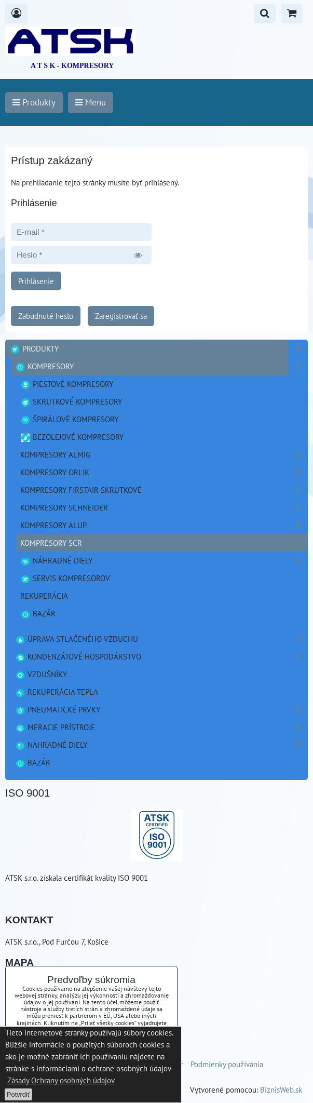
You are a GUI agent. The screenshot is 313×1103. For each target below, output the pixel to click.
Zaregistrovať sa (121, 316)
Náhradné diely (161, 745)
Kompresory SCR (51, 542)
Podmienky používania (226, 1064)
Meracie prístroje (161, 727)
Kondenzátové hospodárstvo (161, 656)
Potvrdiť (18, 1094)
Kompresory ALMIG (163, 454)
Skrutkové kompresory (71, 401)
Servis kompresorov (65, 578)
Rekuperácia (44, 595)
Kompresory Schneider (163, 507)
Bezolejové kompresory (72, 437)
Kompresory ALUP (163, 525)
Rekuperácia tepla (56, 692)
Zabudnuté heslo (45, 316)
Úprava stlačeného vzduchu (161, 639)
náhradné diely (163, 560)
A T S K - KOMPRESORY (72, 66)
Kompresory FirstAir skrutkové (163, 490)
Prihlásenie (36, 281)
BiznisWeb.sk (281, 1089)
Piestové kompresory (66, 384)
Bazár (38, 613)
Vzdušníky (41, 674)
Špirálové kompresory (69, 419)
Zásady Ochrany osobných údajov (61, 1080)
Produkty (158, 348)
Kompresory (161, 366)
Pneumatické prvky (161, 709)
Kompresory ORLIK (163, 472)
